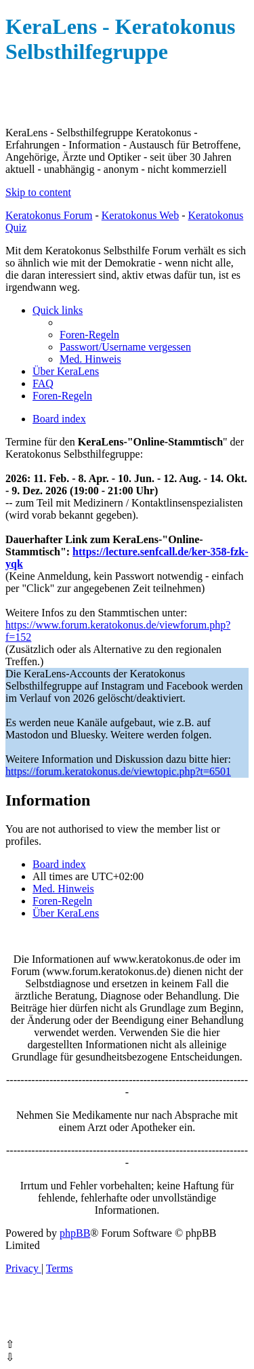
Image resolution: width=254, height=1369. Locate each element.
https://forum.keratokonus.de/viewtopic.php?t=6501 (118, 771)
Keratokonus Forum (48, 215)
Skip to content (38, 192)
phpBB (75, 1233)
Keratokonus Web (140, 215)
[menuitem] (89, 334)
